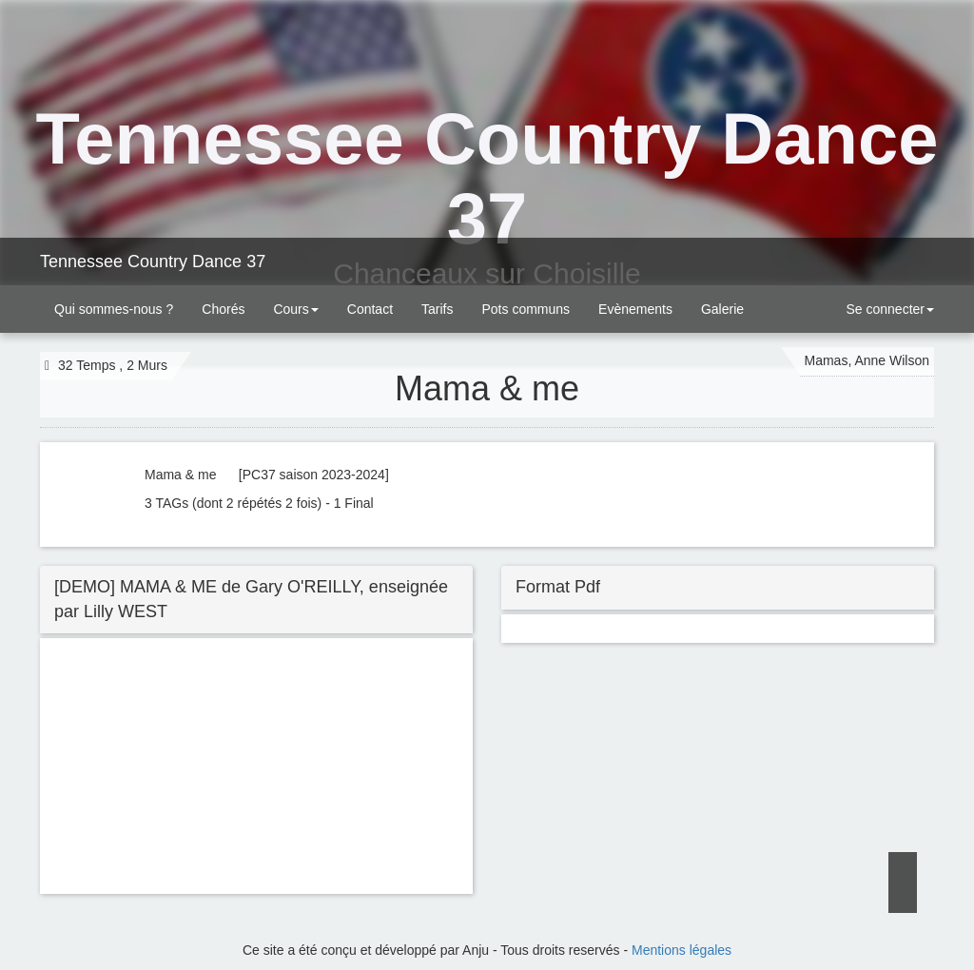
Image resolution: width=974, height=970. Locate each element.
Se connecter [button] (888, 309)
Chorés (223, 309)
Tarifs (437, 309)
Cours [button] (295, 309)
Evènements (635, 309)
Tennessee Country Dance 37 (152, 261)
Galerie (722, 309)
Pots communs (525, 309)
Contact (370, 309)
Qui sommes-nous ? (113, 309)
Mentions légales (681, 950)
